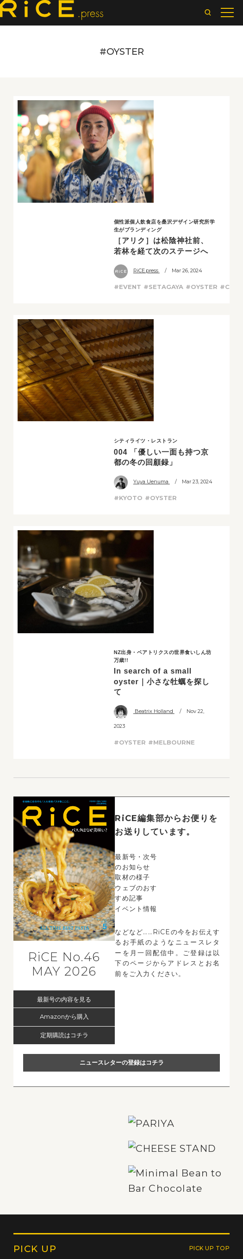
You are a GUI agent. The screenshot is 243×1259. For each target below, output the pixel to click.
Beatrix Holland (144, 379)
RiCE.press (137, 160)
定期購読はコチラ (64, 703)
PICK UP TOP (209, 1228)
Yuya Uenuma (142, 260)
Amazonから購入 (64, 684)
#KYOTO (128, 277)
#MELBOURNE (171, 410)
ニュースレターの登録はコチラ (122, 730)
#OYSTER (202, 176)
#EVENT (127, 176)
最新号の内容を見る (64, 667)
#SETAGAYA (163, 176)
